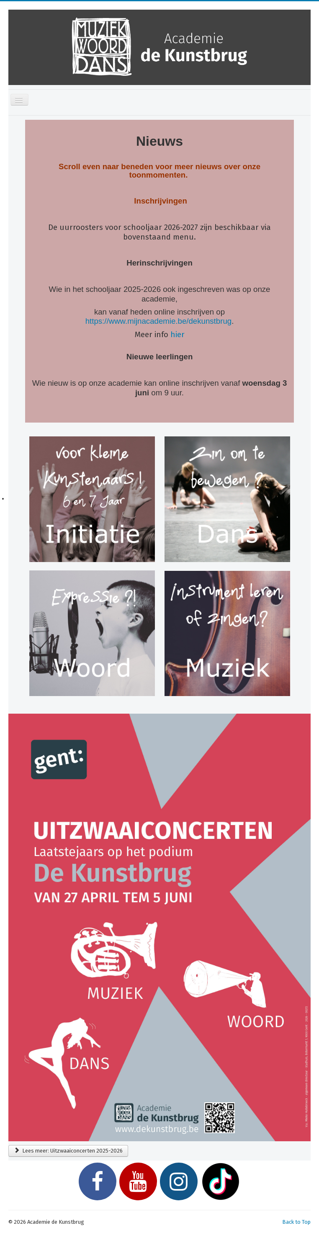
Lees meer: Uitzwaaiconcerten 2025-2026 (68, 1151)
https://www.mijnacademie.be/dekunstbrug (158, 321)
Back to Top (296, 1222)
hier (177, 334)
